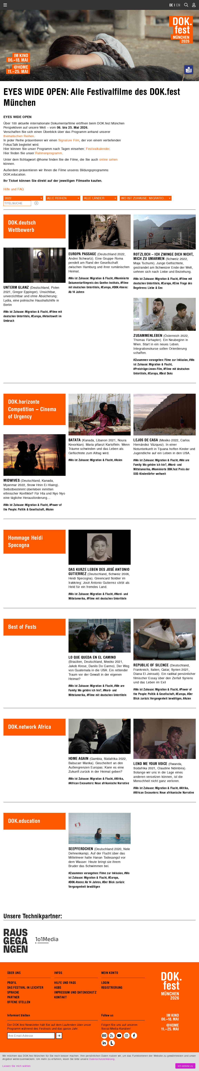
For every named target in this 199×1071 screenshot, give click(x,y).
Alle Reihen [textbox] (57, 198)
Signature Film (68, 140)
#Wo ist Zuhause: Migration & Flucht (91, 278)
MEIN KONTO (109, 973)
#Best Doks (166, 373)
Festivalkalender (97, 149)
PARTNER (13, 997)
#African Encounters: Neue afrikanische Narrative (99, 783)
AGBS (57, 987)
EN (178, 5)
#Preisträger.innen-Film (147, 369)
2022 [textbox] (8, 198)
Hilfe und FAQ (13, 189)
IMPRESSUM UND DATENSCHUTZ (75, 992)
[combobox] (23, 198)
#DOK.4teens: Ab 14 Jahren (85, 882)
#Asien (118, 460)
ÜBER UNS (14, 973)
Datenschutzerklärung (101, 1059)
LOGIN (105, 983)
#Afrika (118, 778)
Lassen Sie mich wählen (16, 1066)
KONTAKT (60, 997)
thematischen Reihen (18, 136)
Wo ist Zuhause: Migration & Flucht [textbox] (146, 198)
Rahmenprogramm (48, 153)
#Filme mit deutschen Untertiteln (107, 598)
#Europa (106, 287)
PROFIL (12, 983)
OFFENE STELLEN (18, 1002)
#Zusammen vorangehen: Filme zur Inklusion (160, 360)
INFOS (58, 973)
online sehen (108, 159)
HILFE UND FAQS (65, 983)
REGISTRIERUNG (112, 987)
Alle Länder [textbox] (94, 198)
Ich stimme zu (185, 1066)
